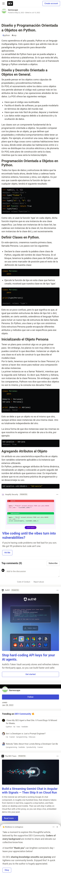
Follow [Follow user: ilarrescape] (30, 697)
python (6, 35)
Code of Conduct (23, 582)
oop (14, 35)
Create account (51, 3)
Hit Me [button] (7, 552)
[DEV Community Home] (10, 3)
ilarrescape (13, 10)
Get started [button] (31, 674)
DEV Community (23, 714)
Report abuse (39, 582)
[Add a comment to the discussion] (32, 573)
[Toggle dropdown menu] (57, 494)
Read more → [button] (10, 818)
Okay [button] (7, 870)
